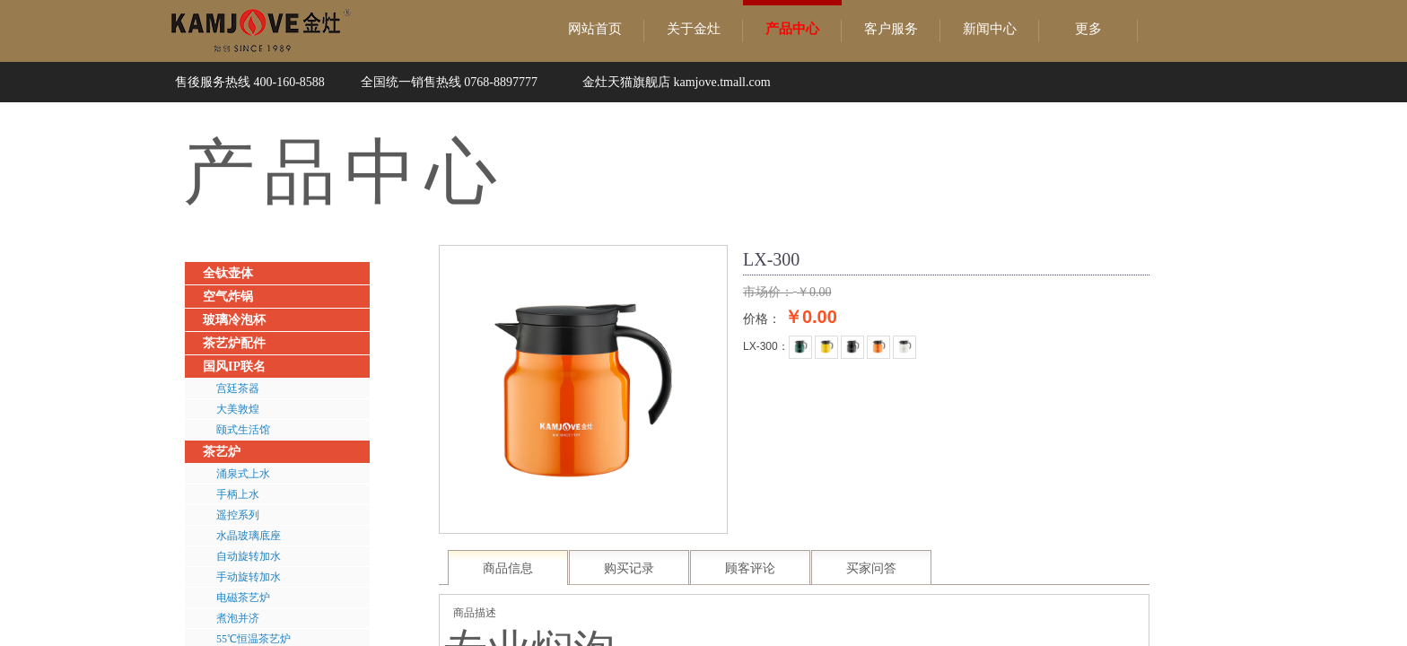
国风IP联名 (234, 366)
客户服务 (891, 29)
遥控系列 (237, 515)
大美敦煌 (237, 409)
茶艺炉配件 (234, 343)
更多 (1088, 29)
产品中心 (792, 29)
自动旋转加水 (248, 556)
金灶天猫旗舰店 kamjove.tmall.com (676, 82)
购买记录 (629, 568)
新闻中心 (990, 29)
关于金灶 (694, 29)
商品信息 (508, 568)
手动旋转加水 (248, 577)
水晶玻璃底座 (248, 535)
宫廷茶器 (237, 388)
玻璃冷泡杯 (234, 320)
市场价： (768, 292)
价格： (762, 318)
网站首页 (595, 29)
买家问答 (871, 568)
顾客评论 (750, 568)
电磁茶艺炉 (243, 597)
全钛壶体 (228, 273)
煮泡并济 (237, 618)
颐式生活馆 (243, 429)
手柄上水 (237, 494)
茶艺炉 (221, 451)
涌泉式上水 (243, 473)
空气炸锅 (228, 296)
